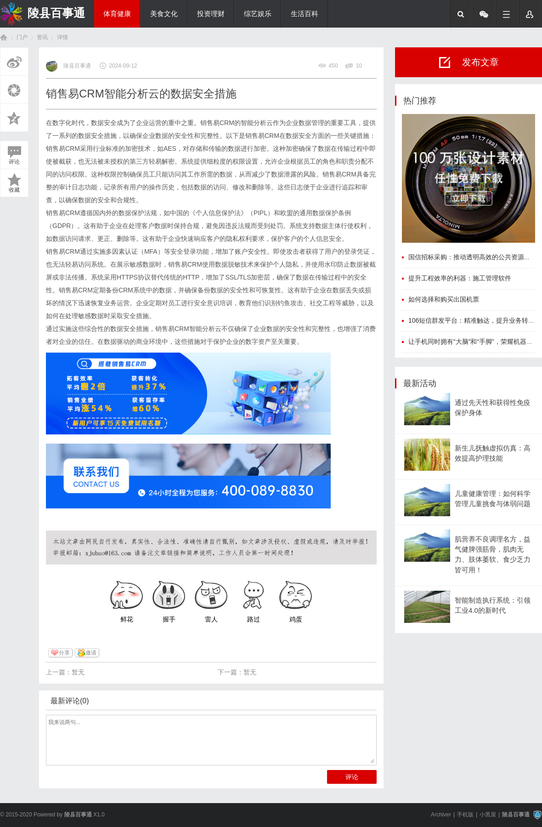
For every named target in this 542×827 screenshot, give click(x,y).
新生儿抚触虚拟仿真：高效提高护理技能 (493, 453)
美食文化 (164, 13)
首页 (3, 37)
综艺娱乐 (257, 13)
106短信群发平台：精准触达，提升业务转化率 (474, 320)
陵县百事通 (56, 12)
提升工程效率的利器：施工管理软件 (459, 278)
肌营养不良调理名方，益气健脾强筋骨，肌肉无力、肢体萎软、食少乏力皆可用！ (493, 555)
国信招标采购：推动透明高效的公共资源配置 (472, 257)
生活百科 (304, 13)
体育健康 (117, 13)
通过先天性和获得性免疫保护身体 (493, 407)
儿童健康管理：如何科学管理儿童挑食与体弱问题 (493, 499)
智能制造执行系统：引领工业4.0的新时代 (493, 605)
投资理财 (211, 13)
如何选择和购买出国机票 (443, 299)
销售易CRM (63, 148)
